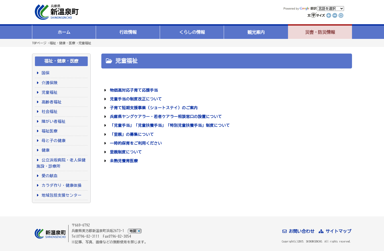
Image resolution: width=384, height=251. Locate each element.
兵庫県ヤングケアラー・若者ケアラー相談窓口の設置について (165, 117)
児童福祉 (84, 42)
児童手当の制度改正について (135, 99)
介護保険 (49, 83)
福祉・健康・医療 (62, 42)
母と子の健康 (53, 141)
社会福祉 (49, 112)
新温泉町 (56, 12)
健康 (45, 150)
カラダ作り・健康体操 (61, 185)
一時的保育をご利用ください (135, 143)
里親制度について (125, 152)
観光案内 (256, 32)
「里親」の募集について (131, 134)
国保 (45, 73)
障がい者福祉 (53, 121)
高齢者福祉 (51, 102)
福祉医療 (49, 131)
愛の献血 (49, 176)
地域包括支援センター (61, 195)
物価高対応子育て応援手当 (133, 90)
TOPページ (39, 42)
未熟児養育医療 (123, 161)
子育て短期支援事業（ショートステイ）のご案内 (153, 108)
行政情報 (128, 32)
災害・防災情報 (320, 32)
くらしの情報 (192, 32)
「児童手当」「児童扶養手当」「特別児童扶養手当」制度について (169, 125)
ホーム (64, 32)
